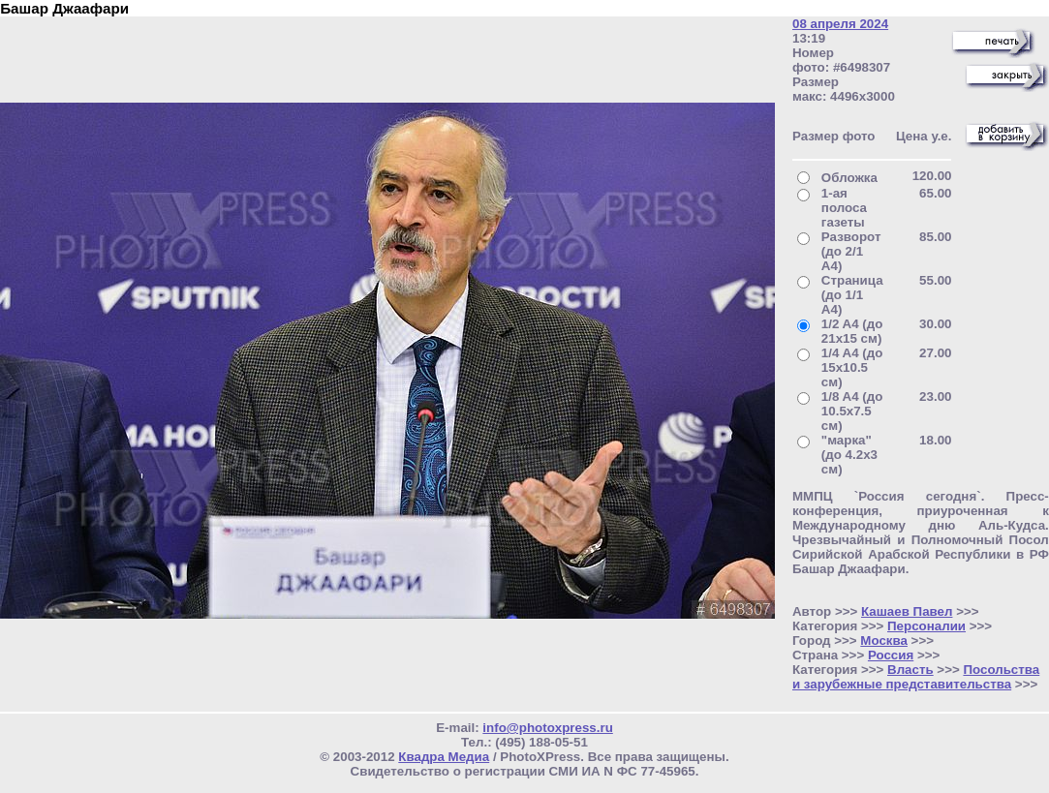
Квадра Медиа (443, 756)
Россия (890, 655)
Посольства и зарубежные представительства (915, 676)
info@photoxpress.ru (547, 727)
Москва (884, 640)
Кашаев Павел (906, 611)
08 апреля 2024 (840, 23)
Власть (910, 669)
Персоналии (926, 626)
